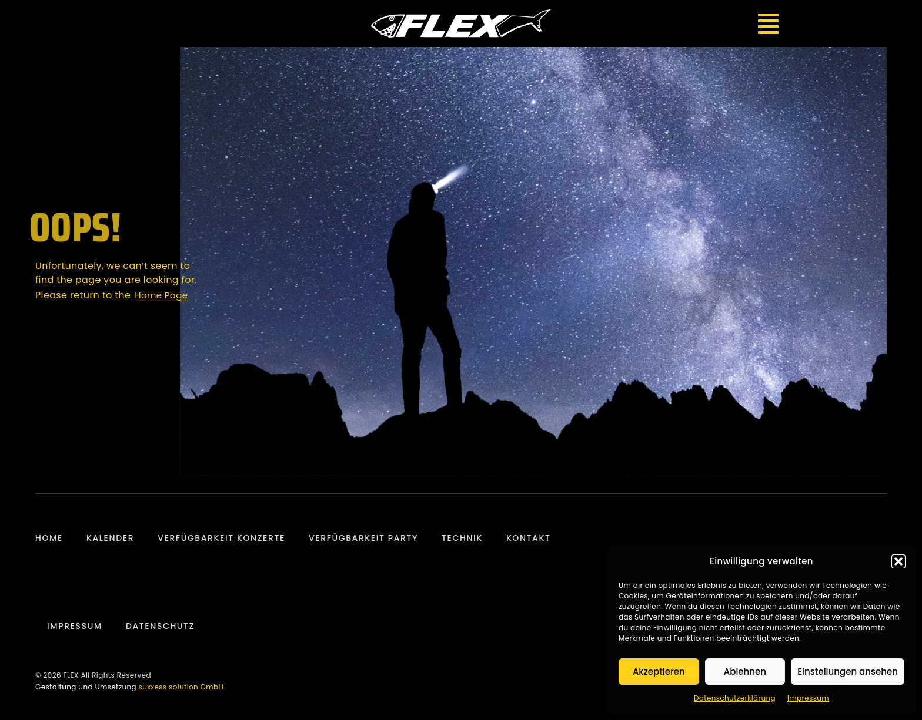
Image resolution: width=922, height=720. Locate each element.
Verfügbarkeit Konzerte (221, 538)
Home (49, 538)
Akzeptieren (659, 671)
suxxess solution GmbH (181, 687)
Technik (462, 538)
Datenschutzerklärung (735, 698)
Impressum (808, 698)
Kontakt (528, 538)
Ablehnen (745, 671)
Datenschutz (160, 626)
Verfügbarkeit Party (363, 538)
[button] (898, 561)
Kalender (110, 538)
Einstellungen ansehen (847, 671)
